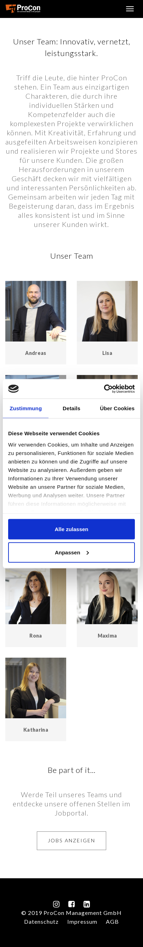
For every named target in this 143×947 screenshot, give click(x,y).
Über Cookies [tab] (117, 408)
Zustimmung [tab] (26, 408)
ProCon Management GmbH (23, 9)
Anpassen (72, 552)
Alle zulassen (71, 529)
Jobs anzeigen (71, 840)
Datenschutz (41, 921)
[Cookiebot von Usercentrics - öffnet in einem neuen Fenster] (104, 388)
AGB (112, 921)
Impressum (82, 921)
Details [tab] (71, 408)
